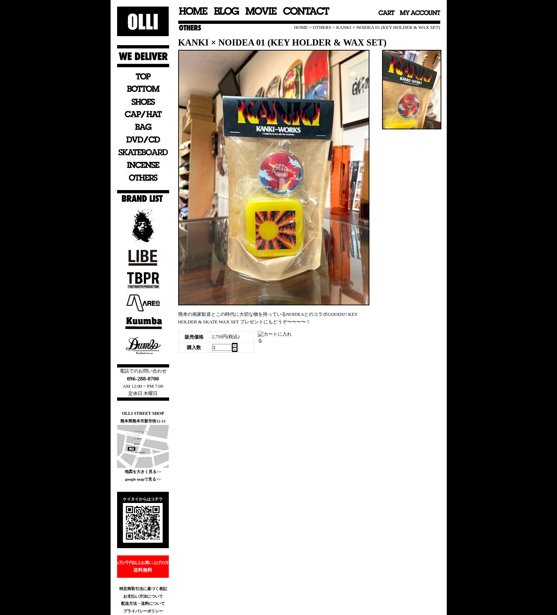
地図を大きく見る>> (143, 471)
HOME (301, 27)
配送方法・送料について (143, 603)
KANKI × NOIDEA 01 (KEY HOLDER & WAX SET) (388, 27)
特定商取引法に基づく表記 (143, 588)
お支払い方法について (143, 596)
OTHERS (322, 27)
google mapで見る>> (143, 479)
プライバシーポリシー (143, 611)
